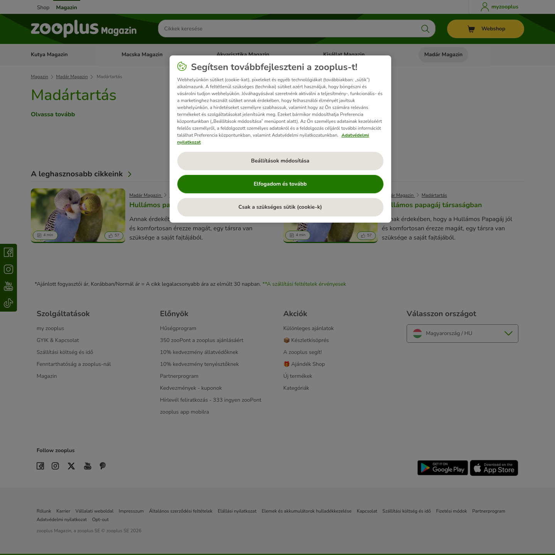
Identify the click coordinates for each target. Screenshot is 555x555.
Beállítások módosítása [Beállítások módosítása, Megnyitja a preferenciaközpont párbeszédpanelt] (280, 160)
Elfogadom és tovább (280, 184)
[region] (280, 139)
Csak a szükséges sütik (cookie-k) (280, 207)
